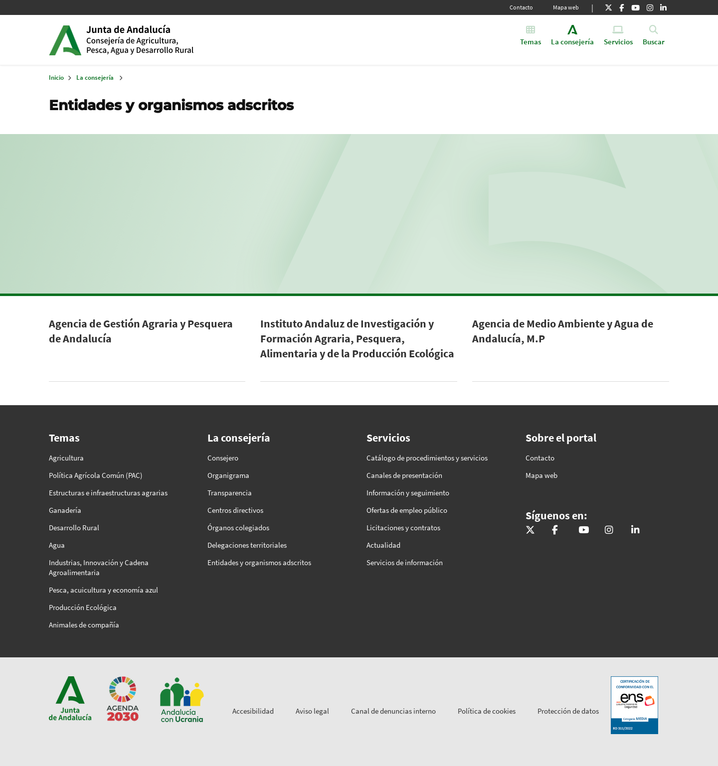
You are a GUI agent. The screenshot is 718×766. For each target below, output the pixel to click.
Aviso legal (312, 711)
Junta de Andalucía (65, 40)
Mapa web (566, 7)
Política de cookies (487, 711)
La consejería (95, 77)
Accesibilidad (253, 711)
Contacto (521, 7)
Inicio (162, 40)
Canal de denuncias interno (393, 711)
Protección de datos (568, 711)
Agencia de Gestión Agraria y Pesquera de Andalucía (141, 330)
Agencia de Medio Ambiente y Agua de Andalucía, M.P (562, 330)
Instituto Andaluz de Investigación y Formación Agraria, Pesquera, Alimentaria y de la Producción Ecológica (357, 338)
